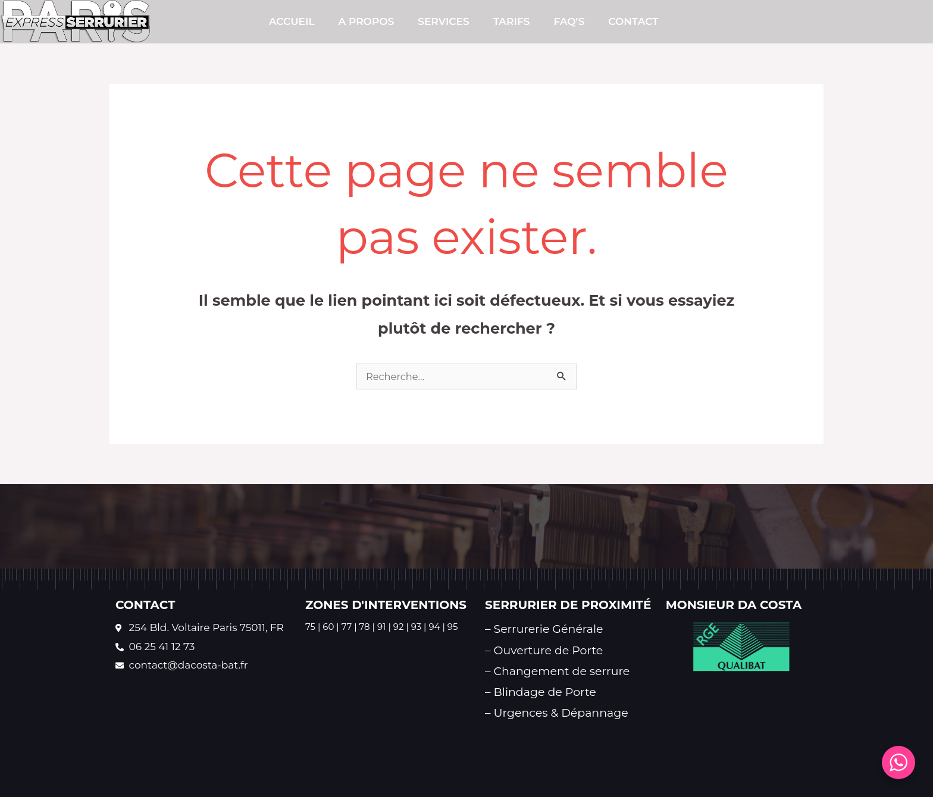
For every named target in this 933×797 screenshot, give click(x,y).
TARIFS (511, 21)
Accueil (292, 21)
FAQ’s (568, 21)
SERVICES (443, 21)
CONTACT (633, 21)
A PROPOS (367, 21)
